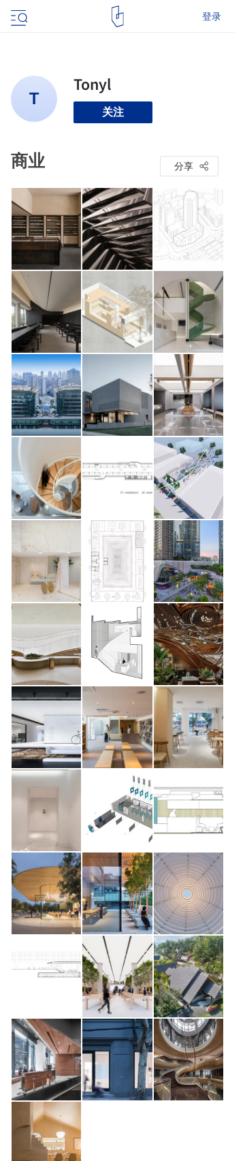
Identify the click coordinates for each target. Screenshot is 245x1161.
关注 (113, 112)
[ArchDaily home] (117, 16)
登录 (211, 16)
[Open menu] (17, 16)
